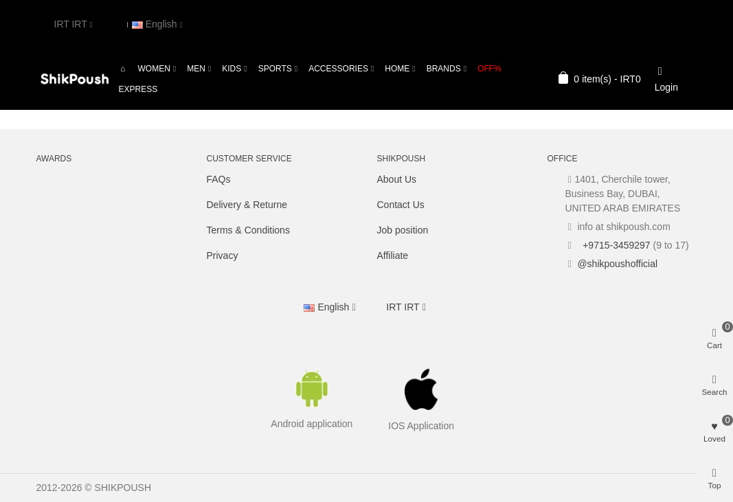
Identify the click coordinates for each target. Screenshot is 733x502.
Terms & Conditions (248, 230)
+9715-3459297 (615, 245)
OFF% (489, 68)
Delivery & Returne (247, 204)
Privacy (222, 255)
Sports (275, 68)
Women (154, 68)
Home (397, 68)
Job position (403, 230)
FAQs (219, 179)
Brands (444, 68)
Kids (231, 68)
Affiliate (393, 255)
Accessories (338, 68)
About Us (397, 179)
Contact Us (401, 204)
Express (138, 89)
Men (196, 68)
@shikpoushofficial (617, 263)
